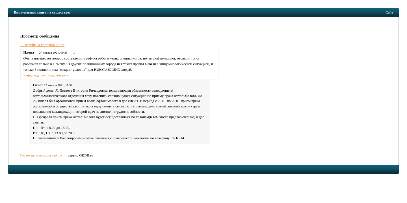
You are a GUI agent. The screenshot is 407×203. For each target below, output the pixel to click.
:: (74, 52)
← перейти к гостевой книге (42, 45)
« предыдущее (34, 75)
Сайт (389, 12)
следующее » (58, 75)
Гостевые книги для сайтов (41, 155)
